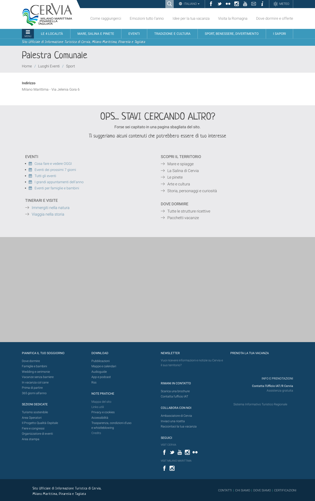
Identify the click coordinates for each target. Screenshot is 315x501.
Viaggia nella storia (48, 214)
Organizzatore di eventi (37, 434)
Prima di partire (32, 388)
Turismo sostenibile (35, 412)
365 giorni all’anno (34, 393)
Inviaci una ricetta (173, 421)
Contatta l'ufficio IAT (174, 396)
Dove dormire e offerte (274, 18)
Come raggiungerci (105, 18)
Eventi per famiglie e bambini (54, 188)
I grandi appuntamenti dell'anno (56, 182)
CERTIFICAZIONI (285, 490)
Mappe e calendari (103, 366)
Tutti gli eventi (42, 176)
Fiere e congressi (33, 428)
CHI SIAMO (242, 490)
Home (27, 66)
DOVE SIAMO (262, 490)
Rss (93, 382)
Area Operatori (32, 418)
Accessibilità (99, 418)
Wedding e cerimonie (36, 372)
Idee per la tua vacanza (191, 18)
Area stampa (30, 439)
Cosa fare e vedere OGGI (50, 164)
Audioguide (99, 372)
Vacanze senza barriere (38, 377)
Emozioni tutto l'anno (147, 18)
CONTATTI (225, 490)
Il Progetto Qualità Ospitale (40, 423)
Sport (70, 66)
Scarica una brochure (175, 391)
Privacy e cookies (103, 412)
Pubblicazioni (100, 361)
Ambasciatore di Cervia (176, 416)
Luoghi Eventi (49, 66)
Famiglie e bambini (34, 366)
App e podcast (101, 377)
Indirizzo (28, 83)
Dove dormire (31, 361)
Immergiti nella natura (51, 208)
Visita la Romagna (232, 18)
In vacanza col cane (35, 382)
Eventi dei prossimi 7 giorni (55, 170)
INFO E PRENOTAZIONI (277, 378)
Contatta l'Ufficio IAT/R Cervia (272, 386)
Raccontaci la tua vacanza (179, 426)
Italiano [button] (191, 3)
